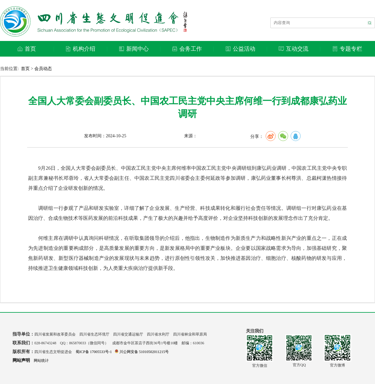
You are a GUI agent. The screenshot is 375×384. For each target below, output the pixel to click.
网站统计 (41, 360)
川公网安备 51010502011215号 (142, 352)
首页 (25, 68)
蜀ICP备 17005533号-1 (94, 352)
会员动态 (43, 68)
